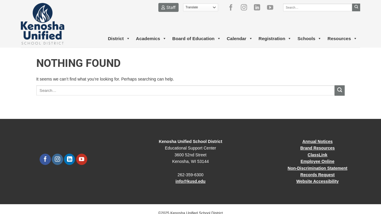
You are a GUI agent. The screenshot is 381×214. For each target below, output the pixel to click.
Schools (309, 39)
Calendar (240, 39)
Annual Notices (317, 141)
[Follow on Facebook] (233, 7)
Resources (342, 39)
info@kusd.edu (191, 181)
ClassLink (317, 154)
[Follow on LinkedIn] (259, 7)
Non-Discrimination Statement (317, 168)
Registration (275, 39)
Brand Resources (317, 148)
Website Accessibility (317, 181)
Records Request (317, 174)
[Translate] (200, 7)
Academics (151, 39)
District (119, 39)
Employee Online (318, 161)
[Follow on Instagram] (246, 7)
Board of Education (196, 39)
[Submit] (356, 7)
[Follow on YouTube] (272, 7)
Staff (168, 7)
